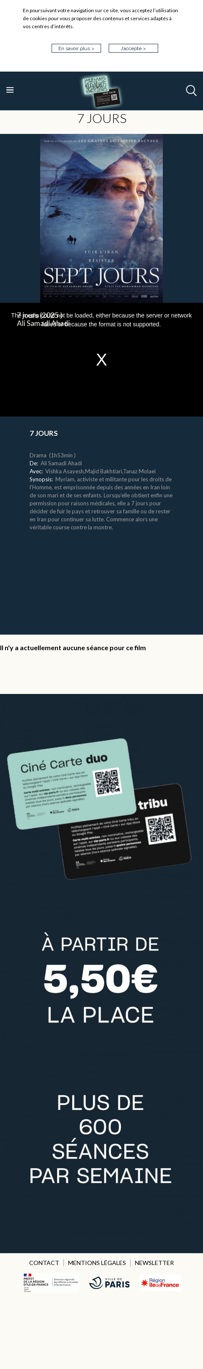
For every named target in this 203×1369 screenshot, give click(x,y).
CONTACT (44, 1262)
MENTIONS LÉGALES (97, 1262)
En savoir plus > (76, 48)
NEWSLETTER (154, 1262)
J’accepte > (133, 48)
